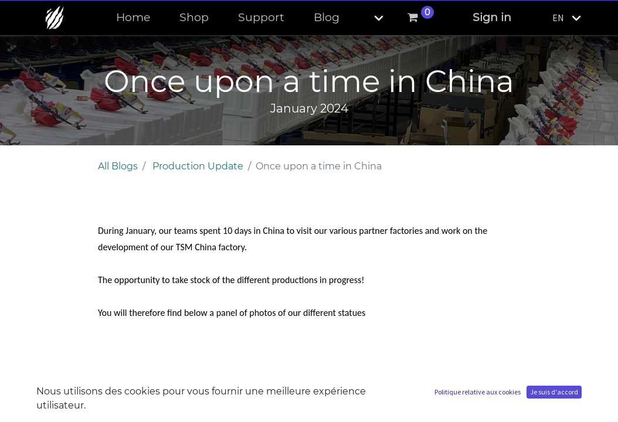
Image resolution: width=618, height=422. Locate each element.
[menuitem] (133, 18)
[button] (368, 18)
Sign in (492, 17)
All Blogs (118, 166)
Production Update (197, 166)
